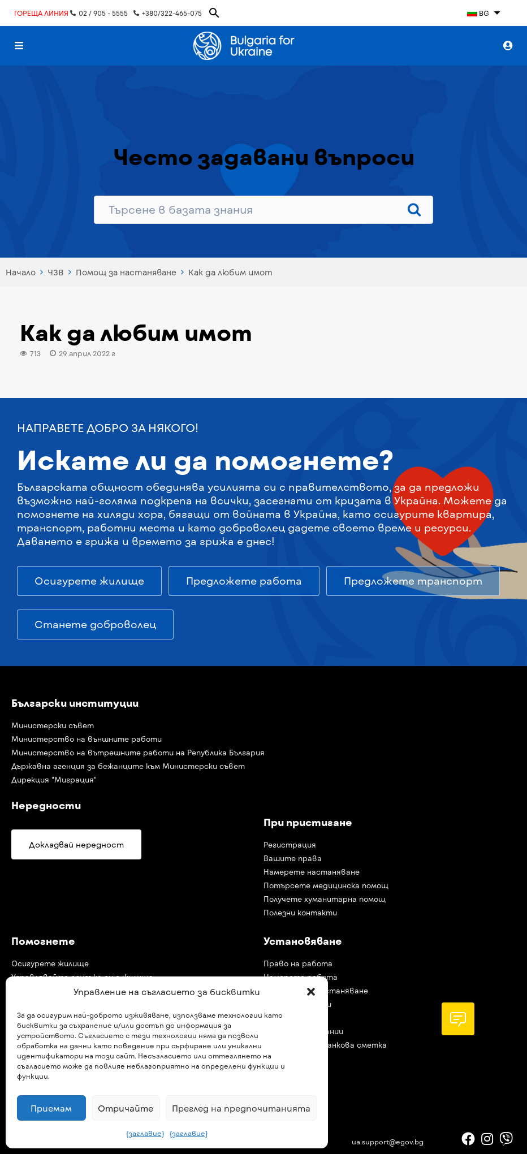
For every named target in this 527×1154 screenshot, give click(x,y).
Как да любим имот (230, 272)
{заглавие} (145, 1133)
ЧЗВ (55, 272)
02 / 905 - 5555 (99, 13)
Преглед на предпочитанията (241, 1108)
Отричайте (125, 1108)
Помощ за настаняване (126, 272)
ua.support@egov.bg (388, 1142)
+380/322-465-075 (167, 13)
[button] (311, 991)
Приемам (51, 1108)
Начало (21, 272)
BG (478, 13)
